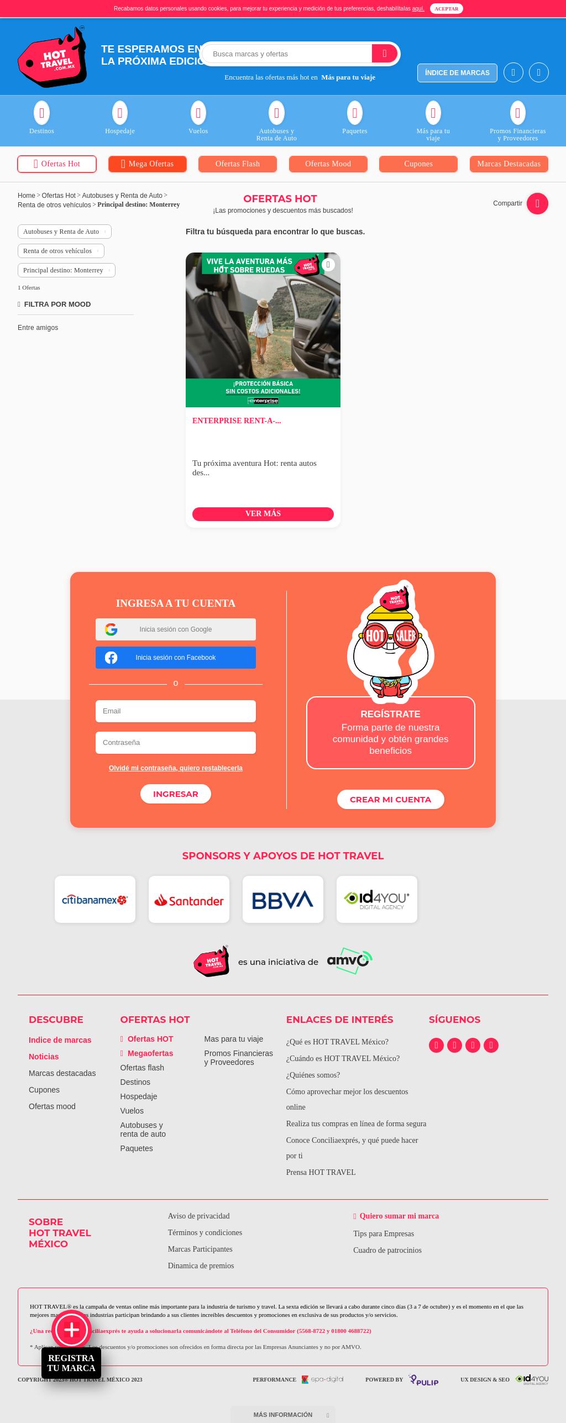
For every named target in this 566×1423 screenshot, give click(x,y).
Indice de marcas (60, 1039)
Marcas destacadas (62, 1072)
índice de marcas (457, 73)
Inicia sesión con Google (158, 629)
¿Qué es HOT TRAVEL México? (337, 1041)
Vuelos (132, 1110)
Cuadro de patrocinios (386, 1250)
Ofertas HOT (147, 1038)
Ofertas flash (142, 1067)
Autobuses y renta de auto (143, 1129)
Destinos (135, 1081)
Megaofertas (147, 1052)
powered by (401, 1379)
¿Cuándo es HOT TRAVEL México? (343, 1058)
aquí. (418, 9)
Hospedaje (139, 1095)
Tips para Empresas (382, 1233)
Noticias (44, 1056)
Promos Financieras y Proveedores (239, 1057)
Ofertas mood (52, 1105)
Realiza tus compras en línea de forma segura (356, 1123)
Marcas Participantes (198, 1249)
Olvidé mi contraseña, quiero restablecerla (176, 768)
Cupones (44, 1089)
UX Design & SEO (504, 1379)
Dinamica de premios (199, 1265)
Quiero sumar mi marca (398, 1215)
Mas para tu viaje (234, 1038)
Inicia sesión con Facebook (160, 657)
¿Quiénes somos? (313, 1074)
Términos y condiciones (203, 1232)
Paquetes (136, 1147)
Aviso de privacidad (197, 1215)
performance (298, 1379)
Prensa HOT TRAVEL (321, 1172)
